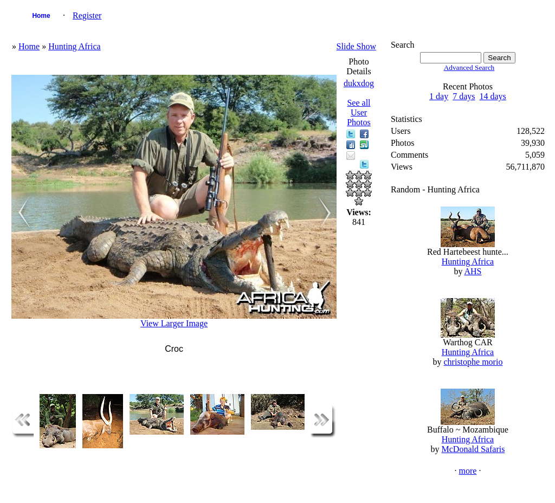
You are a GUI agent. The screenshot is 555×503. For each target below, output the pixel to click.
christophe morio (473, 361)
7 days (464, 96)
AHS (473, 271)
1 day (438, 96)
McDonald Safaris (473, 449)
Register (87, 15)
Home (41, 16)
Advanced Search (469, 67)
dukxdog (359, 83)
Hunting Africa (74, 46)
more (468, 470)
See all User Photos (359, 112)
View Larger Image (174, 323)
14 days (493, 96)
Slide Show (356, 46)
